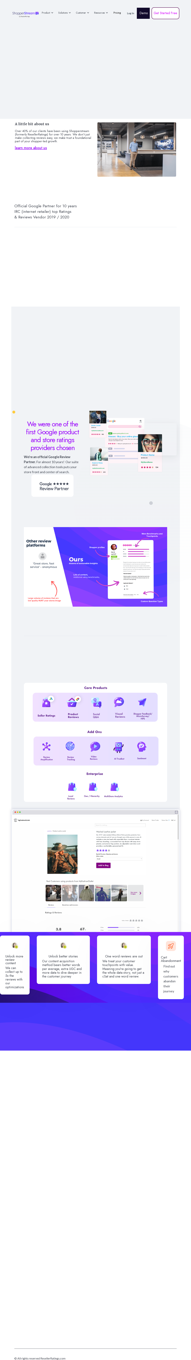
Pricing (117, 13)
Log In (130, 13)
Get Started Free (165, 13)
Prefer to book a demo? (95, 1214)
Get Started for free (96, 1186)
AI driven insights (143, 648)
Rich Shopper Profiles (95, 650)
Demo (143, 13)
